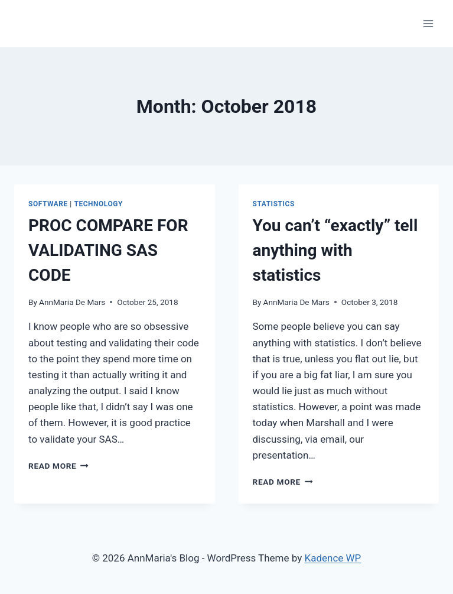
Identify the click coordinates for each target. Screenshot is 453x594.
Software (48, 204)
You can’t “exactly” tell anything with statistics (335, 250)
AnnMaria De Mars (72, 302)
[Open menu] (428, 23)
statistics (274, 204)
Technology (98, 204)
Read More (58, 465)
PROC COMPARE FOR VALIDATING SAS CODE (108, 250)
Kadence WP (332, 558)
